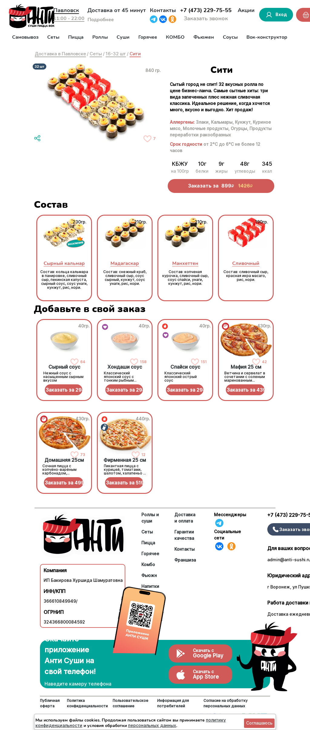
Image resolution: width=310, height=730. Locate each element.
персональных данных (152, 725)
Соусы (230, 37)
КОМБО (175, 37)
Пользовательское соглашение (130, 703)
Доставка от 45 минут (116, 10)
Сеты (53, 37)
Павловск (66, 10)
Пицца (76, 37)
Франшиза (185, 559)
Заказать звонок (206, 18)
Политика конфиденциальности (87, 703)
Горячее (147, 37)
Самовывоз (25, 37)
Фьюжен (203, 37)
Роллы (100, 37)
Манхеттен (185, 263)
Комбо (148, 564)
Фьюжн (149, 575)
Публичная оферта (50, 703)
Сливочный (245, 263)
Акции (246, 10)
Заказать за (64, 390)
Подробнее (100, 19)
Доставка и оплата (184, 517)
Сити (135, 54)
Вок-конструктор (266, 37)
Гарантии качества (184, 535)
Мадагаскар (124, 263)
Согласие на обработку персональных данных (225, 703)
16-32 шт (116, 54)
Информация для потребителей (173, 703)
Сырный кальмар (64, 263)
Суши (123, 37)
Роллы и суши (150, 517)
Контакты (163, 10)
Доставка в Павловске (60, 54)
